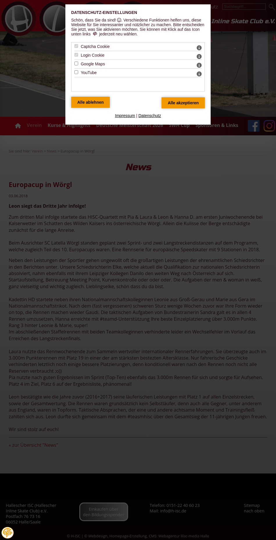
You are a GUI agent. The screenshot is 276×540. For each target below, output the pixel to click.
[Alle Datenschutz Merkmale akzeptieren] (183, 102)
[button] (7, 532)
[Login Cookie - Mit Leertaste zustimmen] (76, 55)
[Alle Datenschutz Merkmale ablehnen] (90, 102)
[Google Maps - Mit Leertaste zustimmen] (76, 63)
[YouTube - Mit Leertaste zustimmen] (76, 72)
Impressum (125, 115)
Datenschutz (149, 115)
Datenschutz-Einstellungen (104, 12)
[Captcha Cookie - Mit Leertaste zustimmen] (76, 46)
